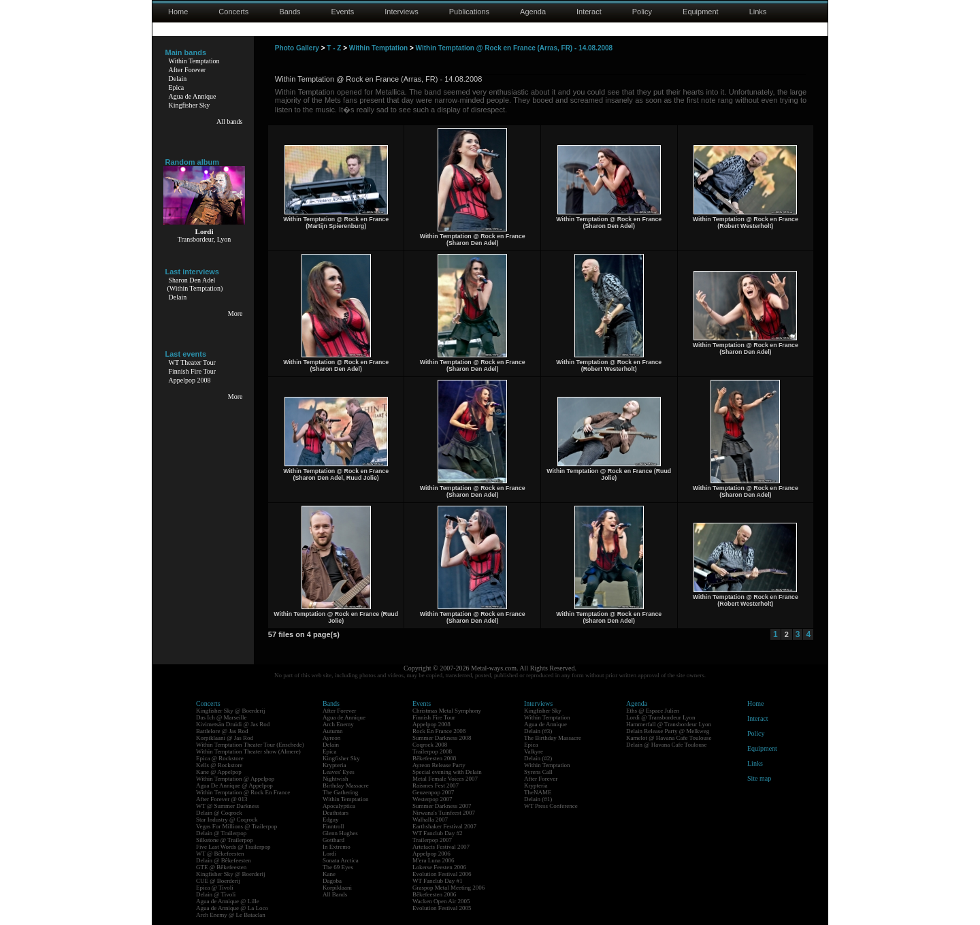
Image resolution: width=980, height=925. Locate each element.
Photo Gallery (297, 48)
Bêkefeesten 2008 (434, 758)
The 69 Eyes (338, 867)
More (235, 313)
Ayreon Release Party (439, 765)
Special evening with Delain (447, 771)
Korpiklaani (337, 887)
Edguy (331, 819)
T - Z (334, 48)
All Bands (335, 894)
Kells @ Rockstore (219, 765)
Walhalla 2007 (430, 819)
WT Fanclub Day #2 (437, 833)
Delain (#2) (538, 758)
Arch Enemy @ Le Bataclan (230, 914)
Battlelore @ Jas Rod (222, 731)
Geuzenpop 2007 (433, 792)
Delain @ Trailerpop (221, 833)
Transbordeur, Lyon (204, 239)
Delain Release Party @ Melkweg (667, 731)
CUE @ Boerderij (218, 880)
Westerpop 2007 (432, 799)
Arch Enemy (338, 724)
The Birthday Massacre (552, 737)
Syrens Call (538, 771)
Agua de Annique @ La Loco (232, 908)
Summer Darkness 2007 (442, 805)
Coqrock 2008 (429, 744)
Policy (642, 11)
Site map (759, 778)
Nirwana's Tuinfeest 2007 (443, 812)
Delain (178, 78)
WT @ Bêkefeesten (220, 853)
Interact (589, 11)
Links (758, 11)
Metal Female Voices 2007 (445, 778)
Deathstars (335, 812)
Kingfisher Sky (189, 105)
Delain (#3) (538, 731)
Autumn (333, 731)
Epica (176, 87)
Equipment (701, 11)
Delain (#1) (538, 799)
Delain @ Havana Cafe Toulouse (666, 744)
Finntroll (333, 826)
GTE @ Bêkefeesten (221, 867)
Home (178, 11)
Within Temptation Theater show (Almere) (248, 751)
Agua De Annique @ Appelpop (234, 785)
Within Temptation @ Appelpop (235, 778)
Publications (469, 11)
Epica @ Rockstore (220, 758)
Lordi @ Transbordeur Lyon (661, 717)
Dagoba (332, 880)
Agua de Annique (192, 96)
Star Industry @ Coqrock (227, 819)
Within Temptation (194, 61)
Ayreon (331, 737)
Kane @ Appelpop (219, 771)
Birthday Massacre (346, 785)
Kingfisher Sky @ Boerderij (230, 710)
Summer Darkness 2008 (442, 737)
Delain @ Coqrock (219, 812)
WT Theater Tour (192, 362)
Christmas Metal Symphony (446, 710)
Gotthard (333, 840)
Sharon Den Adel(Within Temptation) (195, 284)
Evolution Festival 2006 (442, 874)
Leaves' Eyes (339, 771)
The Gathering (340, 792)
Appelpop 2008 (190, 380)
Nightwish (335, 778)
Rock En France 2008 (439, 731)
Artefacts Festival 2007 (441, 846)
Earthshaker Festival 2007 (444, 826)
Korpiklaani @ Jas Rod (224, 737)
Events (343, 11)
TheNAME (538, 792)
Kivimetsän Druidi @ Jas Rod (233, 724)
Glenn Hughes (340, 833)
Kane (329, 874)
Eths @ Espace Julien (652, 710)
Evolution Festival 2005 (442, 908)
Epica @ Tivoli (214, 887)
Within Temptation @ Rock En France (243, 792)
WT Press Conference (551, 805)
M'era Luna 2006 (433, 860)
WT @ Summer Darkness (227, 805)
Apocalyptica (339, 805)
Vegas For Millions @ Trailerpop (236, 826)
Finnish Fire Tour (192, 371)
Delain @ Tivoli (215, 894)
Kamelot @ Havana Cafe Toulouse (668, 737)
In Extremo (336, 846)
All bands (229, 121)
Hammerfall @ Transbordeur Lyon (668, 724)
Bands (289, 11)
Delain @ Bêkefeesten (223, 860)
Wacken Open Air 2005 (441, 901)
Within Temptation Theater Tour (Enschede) (250, 744)
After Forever (187, 70)
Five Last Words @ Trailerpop (233, 846)
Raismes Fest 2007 (435, 785)
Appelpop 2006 (431, 853)
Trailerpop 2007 (432, 840)
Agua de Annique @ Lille (227, 901)
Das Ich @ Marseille (221, 717)
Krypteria (334, 765)
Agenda (533, 11)
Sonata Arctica (341, 860)
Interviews (402, 11)
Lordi (329, 853)
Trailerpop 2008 (432, 751)
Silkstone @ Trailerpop (224, 840)
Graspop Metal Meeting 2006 (448, 887)
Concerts (233, 11)
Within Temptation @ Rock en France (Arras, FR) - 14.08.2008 (514, 48)
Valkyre (533, 751)
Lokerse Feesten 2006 (439, 867)
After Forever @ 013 (222, 799)
